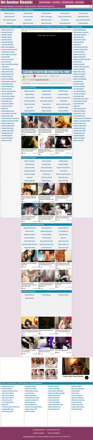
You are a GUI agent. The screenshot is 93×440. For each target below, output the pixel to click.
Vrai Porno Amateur (8, 103)
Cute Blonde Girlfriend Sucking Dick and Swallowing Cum (46, 264)
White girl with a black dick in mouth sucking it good (29, 150)
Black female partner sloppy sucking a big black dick (62, 197)
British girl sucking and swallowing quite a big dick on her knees (46, 151)
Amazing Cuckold (28, 13)
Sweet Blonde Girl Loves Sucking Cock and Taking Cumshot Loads (61, 131)
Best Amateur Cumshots (9, 19)
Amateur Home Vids (8, 130)
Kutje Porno (10, 23)
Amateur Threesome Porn (65, 16)
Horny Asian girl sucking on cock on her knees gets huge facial (28, 198)
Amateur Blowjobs (44, 2)
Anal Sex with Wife (28, 16)
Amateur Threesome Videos (10, 120)
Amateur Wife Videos (8, 125)
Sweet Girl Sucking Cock (61, 350)
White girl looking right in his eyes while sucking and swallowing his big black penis (46, 198)
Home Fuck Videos (7, 138)
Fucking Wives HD (7, 133)
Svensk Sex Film (7, 89)
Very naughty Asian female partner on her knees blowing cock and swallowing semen (29, 131)
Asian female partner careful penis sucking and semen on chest (62, 265)
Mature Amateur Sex (8, 123)
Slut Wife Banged (7, 135)
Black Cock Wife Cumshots (83, 19)
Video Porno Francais (8, 96)
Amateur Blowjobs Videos (42, 79)
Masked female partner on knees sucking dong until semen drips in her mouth (45, 131)
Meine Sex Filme (7, 140)
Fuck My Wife (28, 19)
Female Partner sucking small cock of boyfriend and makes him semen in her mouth (46, 218)
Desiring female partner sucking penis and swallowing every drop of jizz (29, 285)
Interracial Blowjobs (8, 86)
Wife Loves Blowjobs (46, 16)
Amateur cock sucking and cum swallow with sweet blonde (63, 217)
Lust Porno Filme (7, 106)
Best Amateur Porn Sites (9, 113)
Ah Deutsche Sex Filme (9, 81)
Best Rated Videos (67, 2)
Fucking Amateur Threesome (10, 118)
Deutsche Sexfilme (9, 16)
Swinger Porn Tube (7, 116)
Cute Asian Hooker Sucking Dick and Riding (28, 351)
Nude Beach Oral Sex (83, 16)
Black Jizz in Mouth (46, 19)
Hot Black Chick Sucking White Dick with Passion (63, 150)
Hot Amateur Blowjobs (39, 429)
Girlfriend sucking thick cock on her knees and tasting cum (62, 331)
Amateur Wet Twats (7, 128)
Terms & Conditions (54, 433)
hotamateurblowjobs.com (29, 436)
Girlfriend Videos (64, 13)
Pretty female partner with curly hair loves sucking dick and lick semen (29, 332)
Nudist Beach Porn (7, 84)
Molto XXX (5, 108)
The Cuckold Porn (7, 93)
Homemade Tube (7, 101)
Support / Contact (38, 433)
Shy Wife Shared (83, 13)
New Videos (56, 2)
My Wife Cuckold (46, 13)
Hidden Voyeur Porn (9, 13)
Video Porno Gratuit (28, 23)
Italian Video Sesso (46, 23)
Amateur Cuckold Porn (9, 91)
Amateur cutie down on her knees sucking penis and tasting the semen (28, 218)
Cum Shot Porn (65, 19)
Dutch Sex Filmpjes (7, 79)
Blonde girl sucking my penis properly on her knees (45, 351)
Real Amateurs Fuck (8, 111)
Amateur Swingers (83, 23)
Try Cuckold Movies (8, 98)
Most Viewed (80, 2)
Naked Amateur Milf (65, 23)
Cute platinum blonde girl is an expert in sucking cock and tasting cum (46, 285)
